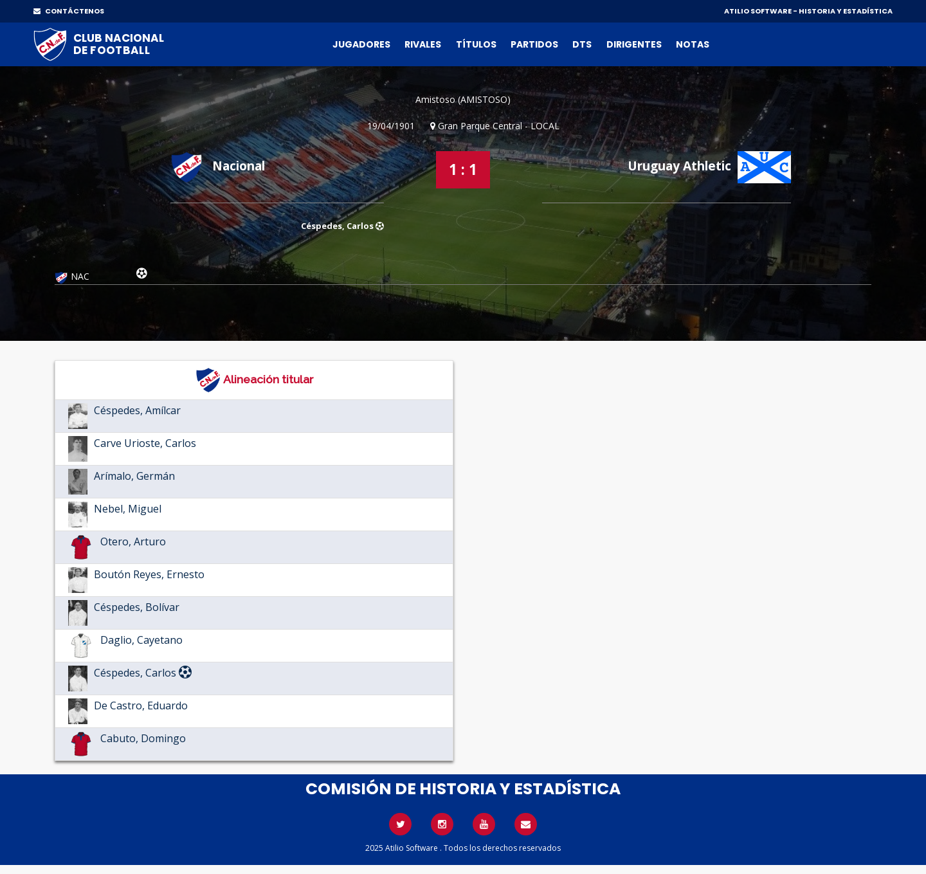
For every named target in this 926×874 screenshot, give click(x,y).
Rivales (422, 44)
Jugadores (361, 44)
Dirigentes (634, 44)
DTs (582, 44)
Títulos (476, 44)
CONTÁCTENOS (68, 11)
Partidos (534, 44)
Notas (692, 44)
